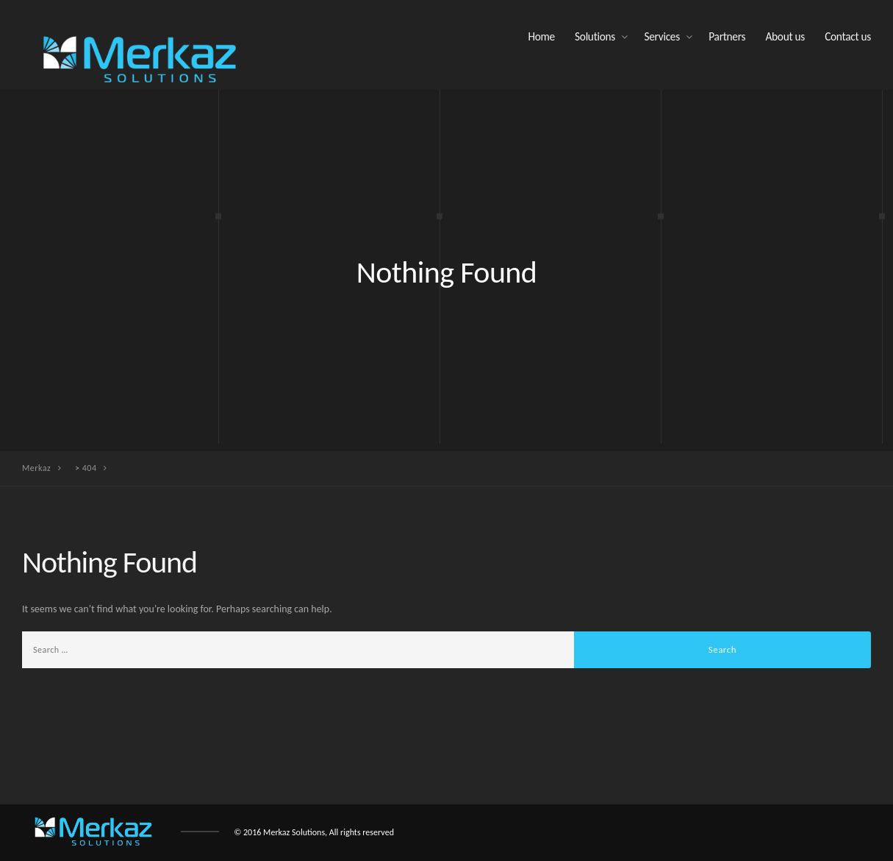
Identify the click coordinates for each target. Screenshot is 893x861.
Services (662, 36)
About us (785, 36)
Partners (727, 36)
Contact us (848, 36)
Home (541, 36)
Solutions (595, 36)
